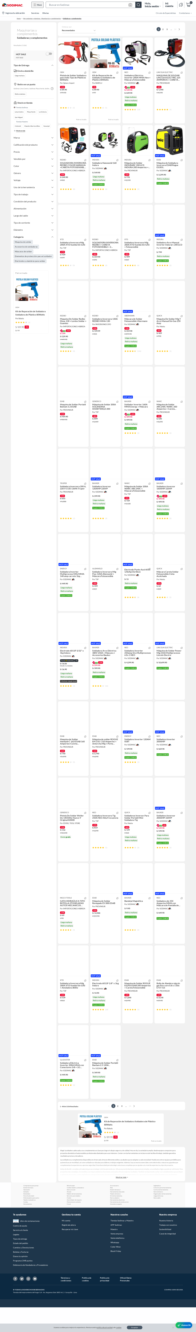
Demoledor (26, 1218)
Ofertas (45, 13)
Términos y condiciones (66, 1303)
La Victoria (43, 112)
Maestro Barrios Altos (32, 126)
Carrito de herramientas (161, 1214)
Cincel (69, 1228)
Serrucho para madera (73, 1220)
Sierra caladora (114, 1222)
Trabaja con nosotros (168, 1249)
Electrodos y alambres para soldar (30, 261)
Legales (16, 1259)
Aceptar (134, 1327)
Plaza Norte (31, 112)
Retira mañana (20, 94)
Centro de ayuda (20, 1250)
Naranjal (46, 126)
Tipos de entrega (20, 1263)
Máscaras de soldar (23, 251)
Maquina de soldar (23, 242)
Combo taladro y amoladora (75, 1212)
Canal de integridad (167, 1258)
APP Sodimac (116, 1249)
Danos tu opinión (20, 1281)
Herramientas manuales (117, 1216)
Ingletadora (157, 1210)
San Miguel (19, 117)
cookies (119, 1327)
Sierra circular (71, 1214)
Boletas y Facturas (20, 1276)
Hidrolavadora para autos (31, 1222)
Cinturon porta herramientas (162, 1212)
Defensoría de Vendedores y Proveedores (30, 1290)
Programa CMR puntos (23, 1285)
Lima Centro (19, 112)
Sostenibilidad (165, 1254)
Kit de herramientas (116, 1220)
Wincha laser (71, 1210)
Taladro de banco (115, 1218)
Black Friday (116, 1276)
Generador (26, 1214)
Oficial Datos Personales (125, 1303)
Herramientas (27, 1228)
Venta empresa (117, 1258)
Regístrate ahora (69, 1249)
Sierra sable (157, 1222)
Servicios (35, 13)
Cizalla (69, 1222)
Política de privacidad (104, 1303)
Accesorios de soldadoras (26, 247)
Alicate (69, 1216)
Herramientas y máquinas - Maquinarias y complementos (42, 18)
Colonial (18, 126)
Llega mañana (19, 76)
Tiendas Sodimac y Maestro (122, 1245)
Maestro (114, 1254)
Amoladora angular (116, 1228)
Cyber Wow (116, 1271)
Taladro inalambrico (29, 1224)
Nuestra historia (166, 1245)
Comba (25, 1226)
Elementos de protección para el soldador (33, 256)
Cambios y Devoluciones (23, 1272)
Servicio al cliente (20, 1255)
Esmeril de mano (28, 1212)
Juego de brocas (158, 1220)
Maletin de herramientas (74, 1218)
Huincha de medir (28, 1220)
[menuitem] (184, 13)
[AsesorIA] (184, 1325)
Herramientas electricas (117, 1224)
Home (19, 18)
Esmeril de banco (115, 1214)
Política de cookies (86, 1303)
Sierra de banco (158, 1216)
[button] (94, 5)
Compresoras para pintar (31, 1210)
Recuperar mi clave (70, 1254)
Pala (111, 1212)
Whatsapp (115, 1267)
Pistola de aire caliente (74, 1226)
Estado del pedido (20, 1268)
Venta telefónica (117, 1263)
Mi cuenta (66, 1245)
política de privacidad (104, 1327)
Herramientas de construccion (119, 1226)
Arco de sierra (114, 1210)
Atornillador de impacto (74, 1224)
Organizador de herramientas (162, 1218)
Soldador (26, 1216)
